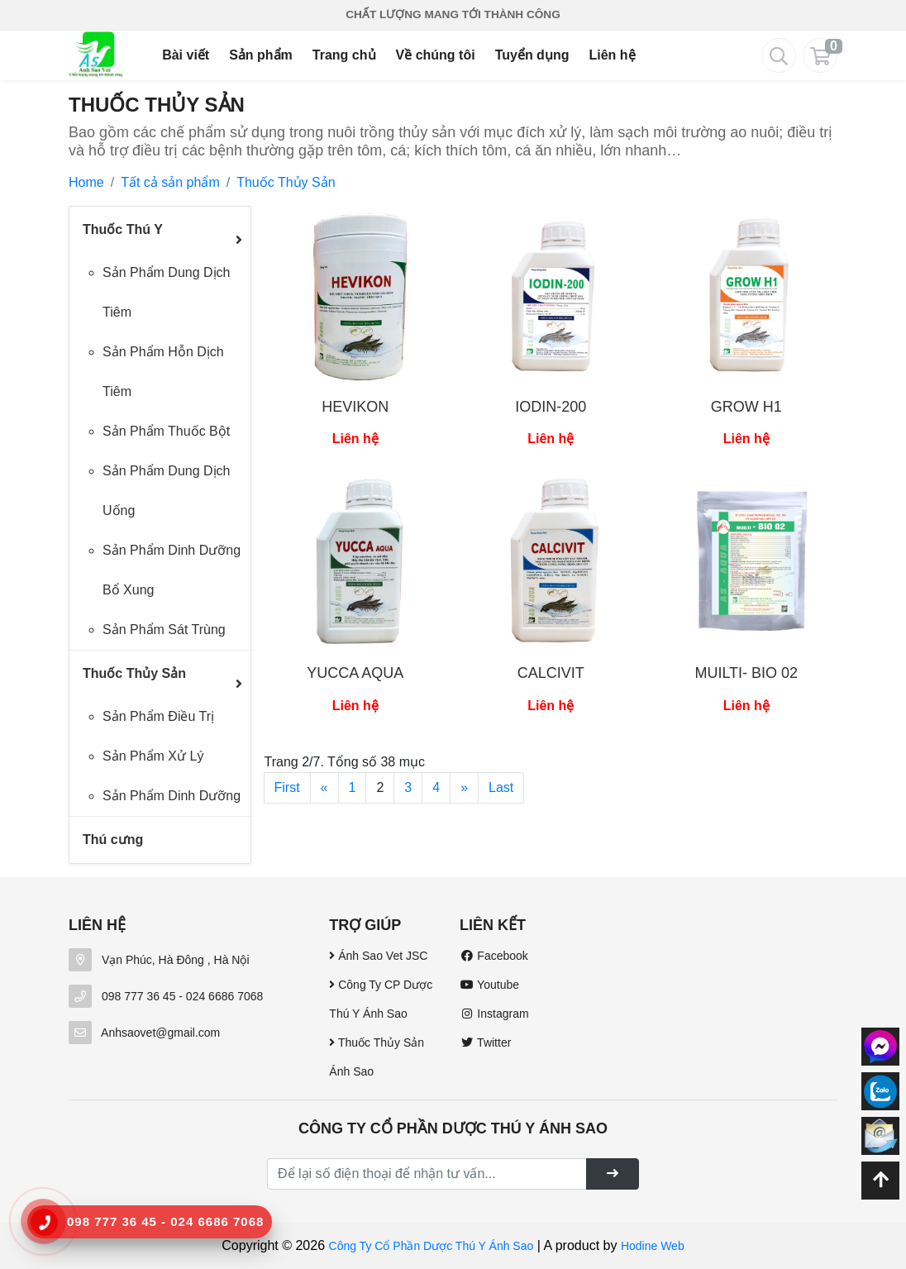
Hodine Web (652, 1245)
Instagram (494, 1013)
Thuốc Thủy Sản (285, 182)
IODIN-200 (550, 406)
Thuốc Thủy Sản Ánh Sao (376, 1057)
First (287, 787)
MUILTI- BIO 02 (746, 673)
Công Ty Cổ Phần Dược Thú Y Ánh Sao (431, 1245)
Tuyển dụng (532, 55)
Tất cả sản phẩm (170, 182)
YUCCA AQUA (355, 673)
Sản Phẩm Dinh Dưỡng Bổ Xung (172, 570)
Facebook (494, 955)
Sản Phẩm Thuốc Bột (166, 431)
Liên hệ (612, 55)
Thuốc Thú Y (123, 229)
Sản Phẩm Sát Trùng (164, 630)
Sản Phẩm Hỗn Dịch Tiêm (163, 371)
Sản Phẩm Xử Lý (153, 756)
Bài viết (185, 55)
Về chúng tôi (435, 55)
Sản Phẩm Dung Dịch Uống (167, 491)
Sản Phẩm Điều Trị (158, 716)
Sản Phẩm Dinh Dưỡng (172, 796)
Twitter (485, 1042)
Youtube (489, 984)
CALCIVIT (550, 673)
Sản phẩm (261, 55)
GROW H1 (746, 406)
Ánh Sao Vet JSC (378, 955)
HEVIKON (355, 406)
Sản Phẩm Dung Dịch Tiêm (167, 292)
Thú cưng (113, 839)
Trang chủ (344, 55)
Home (86, 182)
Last (501, 787)
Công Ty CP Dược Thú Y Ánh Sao (380, 999)
